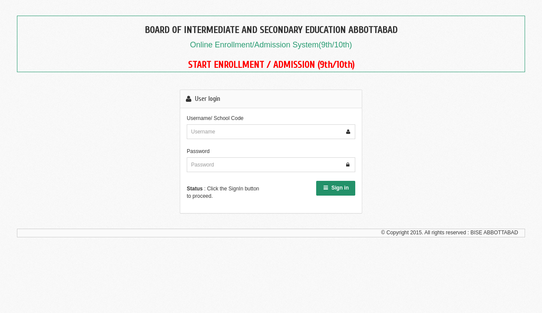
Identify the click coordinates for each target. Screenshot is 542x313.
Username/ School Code (215, 118)
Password (198, 151)
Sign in (336, 188)
